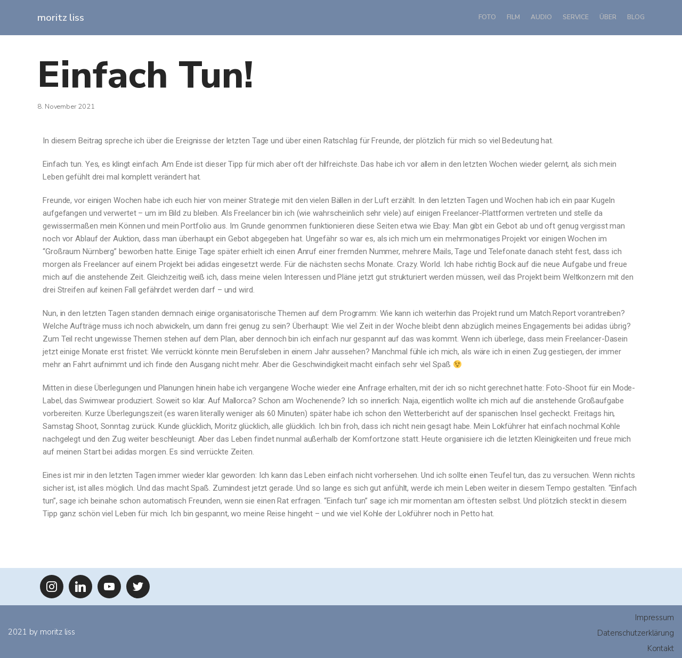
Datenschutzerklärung (635, 633)
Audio (541, 17)
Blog (636, 17)
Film (513, 17)
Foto (487, 17)
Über (607, 17)
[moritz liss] (60, 18)
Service (576, 17)
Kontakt (660, 648)
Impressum (654, 617)
